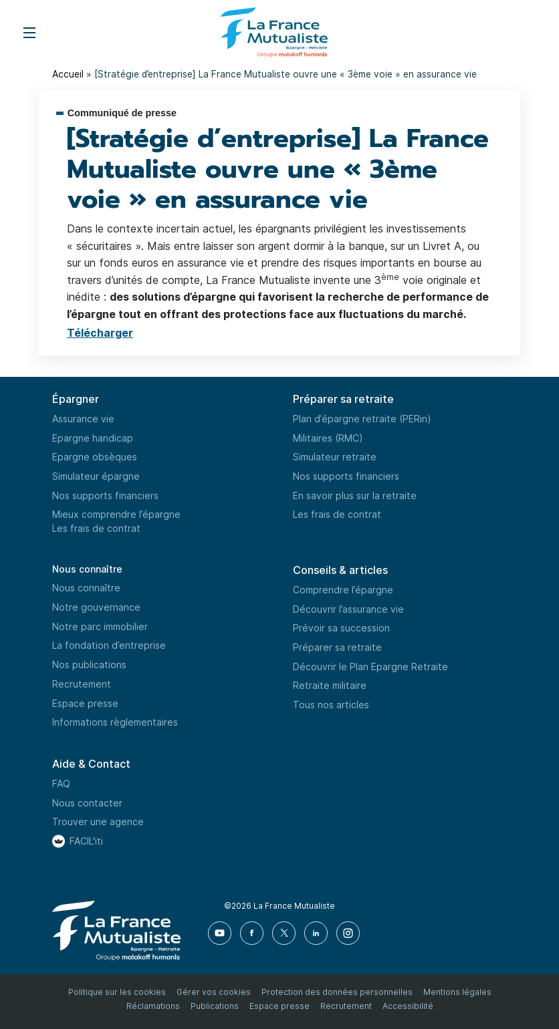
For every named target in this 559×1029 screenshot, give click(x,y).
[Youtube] (220, 933)
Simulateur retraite (334, 456)
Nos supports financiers (105, 495)
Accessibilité (407, 1006)
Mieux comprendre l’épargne (116, 514)
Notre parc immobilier (100, 626)
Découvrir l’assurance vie (348, 609)
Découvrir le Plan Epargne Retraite (370, 666)
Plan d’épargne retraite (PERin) (362, 418)
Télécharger (100, 332)
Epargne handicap (92, 438)
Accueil (68, 74)
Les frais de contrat (96, 528)
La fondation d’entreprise (109, 645)
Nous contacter (87, 802)
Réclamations (153, 1006)
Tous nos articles (331, 704)
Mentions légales (457, 992)
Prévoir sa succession (341, 627)
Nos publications (89, 664)
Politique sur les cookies (117, 992)
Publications (215, 1006)
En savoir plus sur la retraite (355, 495)
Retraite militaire (329, 685)
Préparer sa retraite (337, 647)
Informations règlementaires (115, 722)
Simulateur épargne (96, 476)
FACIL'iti (86, 841)
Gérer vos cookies (214, 992)
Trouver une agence (98, 821)
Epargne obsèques (94, 456)
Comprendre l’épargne (343, 589)
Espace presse (85, 703)
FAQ (61, 783)
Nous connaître (87, 569)
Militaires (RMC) (328, 438)
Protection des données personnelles (337, 992)
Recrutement (81, 684)
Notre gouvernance (96, 607)
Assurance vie (83, 418)
